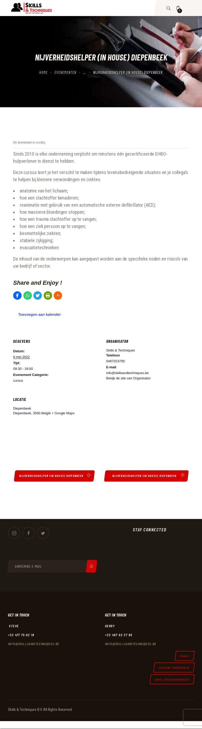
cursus (18, 381)
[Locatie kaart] (145, 422)
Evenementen (65, 72)
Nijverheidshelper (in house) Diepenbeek (52, 475)
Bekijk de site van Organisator (128, 378)
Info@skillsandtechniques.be (33, 643)
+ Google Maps (63, 413)
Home (43, 72)
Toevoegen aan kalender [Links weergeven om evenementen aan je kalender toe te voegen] (39, 314)
